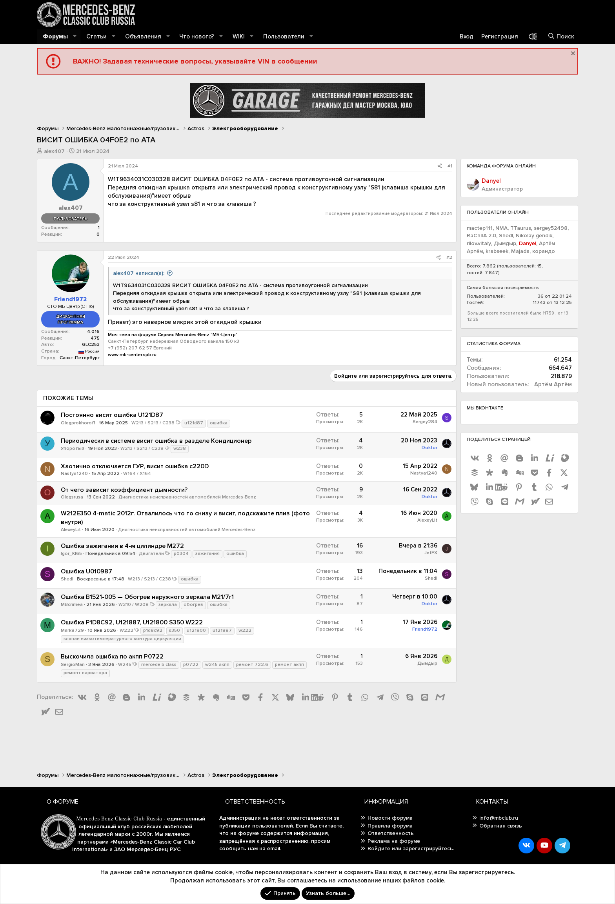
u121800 (196, 630)
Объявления (143, 36)
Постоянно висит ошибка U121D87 (112, 415)
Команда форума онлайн (501, 166)
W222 (126, 630)
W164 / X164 (137, 474)
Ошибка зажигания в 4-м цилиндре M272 (122, 546)
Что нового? (196, 36)
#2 (449, 257)
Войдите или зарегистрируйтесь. (411, 848)
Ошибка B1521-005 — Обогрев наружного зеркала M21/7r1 (147, 597)
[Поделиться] (440, 166)
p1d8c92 (152, 630)
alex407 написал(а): (138, 273)
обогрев (193, 605)
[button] (74, 36)
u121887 (222, 630)
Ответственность (391, 833)
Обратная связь (500, 825)
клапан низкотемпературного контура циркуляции (122, 639)
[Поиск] (561, 36)
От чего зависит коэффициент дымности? (124, 490)
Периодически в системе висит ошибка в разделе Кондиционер (156, 441)
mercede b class (158, 665)
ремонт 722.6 (252, 665)
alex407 (54, 151)
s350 (174, 630)
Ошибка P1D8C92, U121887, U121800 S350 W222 (132, 622)
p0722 (190, 665)
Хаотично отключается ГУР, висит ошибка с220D (135, 466)
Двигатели (151, 554)
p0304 (181, 554)
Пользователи (283, 36)
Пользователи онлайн (498, 212)
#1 (450, 166)
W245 (124, 665)
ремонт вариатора (85, 673)
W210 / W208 (133, 605)
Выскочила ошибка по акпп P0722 (112, 656)
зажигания (207, 554)
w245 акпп (217, 665)
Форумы (55, 36)
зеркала (167, 605)
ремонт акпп (289, 665)
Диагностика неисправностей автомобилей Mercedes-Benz (187, 497)
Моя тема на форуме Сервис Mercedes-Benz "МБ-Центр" (173, 335)
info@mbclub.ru (498, 818)
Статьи (96, 36)
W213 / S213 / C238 (153, 423)
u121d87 (193, 423)
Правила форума (390, 825)
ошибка (218, 423)
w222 (244, 630)
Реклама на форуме (394, 841)
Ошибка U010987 (86, 571)
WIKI (239, 36)
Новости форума (390, 818)
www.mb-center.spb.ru (132, 355)
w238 (179, 448)
